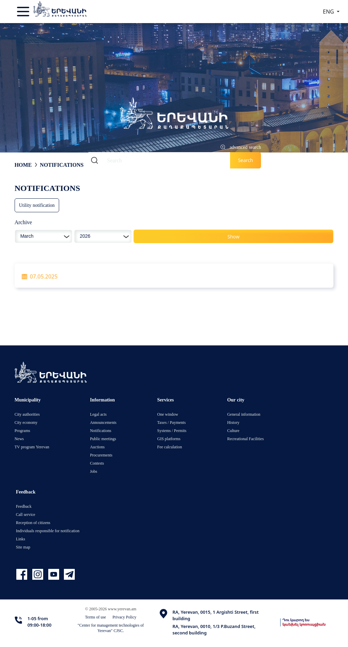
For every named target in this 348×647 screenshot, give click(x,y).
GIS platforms (168, 439)
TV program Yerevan (32, 447)
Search (245, 160)
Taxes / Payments (171, 422)
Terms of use (95, 617)
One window (167, 414)
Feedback (24, 506)
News (19, 439)
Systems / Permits (172, 430)
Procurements (101, 455)
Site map (23, 547)
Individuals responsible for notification (48, 531)
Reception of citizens (33, 522)
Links (20, 539)
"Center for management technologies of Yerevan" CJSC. (110, 627)
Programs (22, 430)
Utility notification (37, 205)
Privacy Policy (124, 617)
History (233, 422)
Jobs (93, 471)
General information (243, 414)
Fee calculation (169, 447)
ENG (329, 11)
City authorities (27, 414)
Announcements (103, 422)
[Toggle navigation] (23, 11)
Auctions (97, 447)
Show (233, 236)
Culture (233, 430)
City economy (26, 422)
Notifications (62, 164)
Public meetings (103, 439)
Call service (25, 514)
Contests (97, 463)
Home (23, 164)
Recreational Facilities (245, 439)
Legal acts (98, 414)
